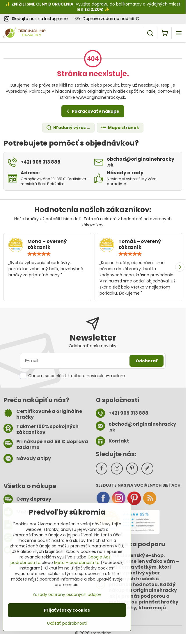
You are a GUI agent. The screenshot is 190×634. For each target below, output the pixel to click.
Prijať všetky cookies (67, 610)
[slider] (39, 254)
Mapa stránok (120, 128)
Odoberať (146, 361)
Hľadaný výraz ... (68, 128)
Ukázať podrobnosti (67, 623)
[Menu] (179, 33)
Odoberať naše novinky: (93, 346)
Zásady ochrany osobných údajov (67, 594)
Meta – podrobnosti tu (77, 562)
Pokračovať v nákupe (92, 111)
